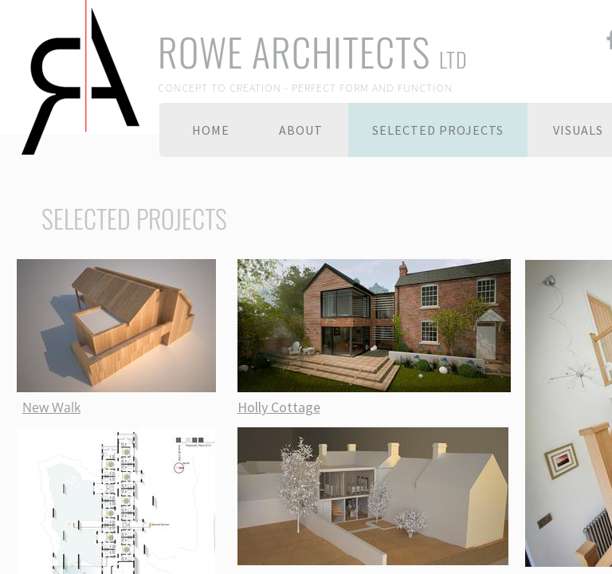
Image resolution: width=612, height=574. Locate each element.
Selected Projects (438, 130)
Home (211, 130)
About (301, 130)
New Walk (51, 407)
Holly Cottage (278, 407)
